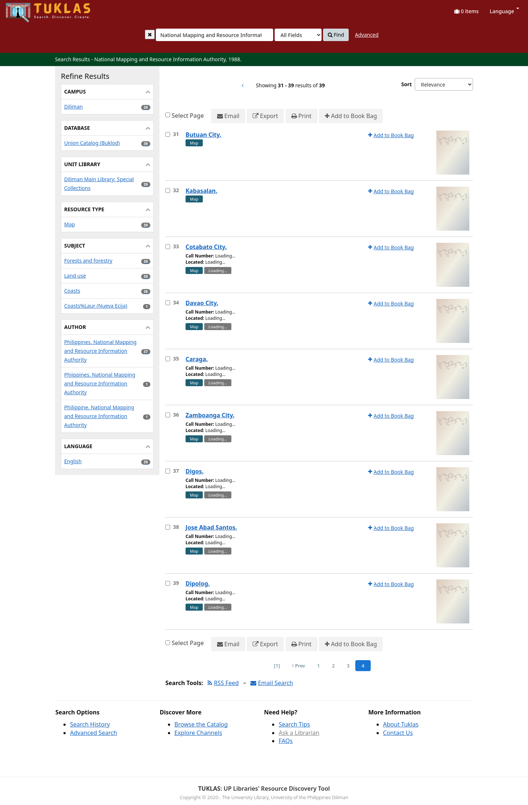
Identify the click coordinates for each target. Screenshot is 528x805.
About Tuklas (401, 724)
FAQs (286, 741)
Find (336, 35)
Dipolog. (198, 583)
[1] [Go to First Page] (277, 665)
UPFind (23, 9)
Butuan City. (203, 135)
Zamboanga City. (210, 415)
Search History (90, 724)
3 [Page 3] (348, 665)
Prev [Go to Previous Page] (298, 665)
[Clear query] (150, 34)
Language (504, 11)
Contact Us (398, 733)
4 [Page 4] (363, 665)
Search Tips (294, 724)
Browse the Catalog (201, 724)
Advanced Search (93, 733)
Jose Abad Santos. (211, 527)
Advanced (366, 34)
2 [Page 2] (333, 665)
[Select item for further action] (167, 134)
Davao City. (202, 303)
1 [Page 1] (318, 665)
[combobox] (214, 35)
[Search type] (298, 35)
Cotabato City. (206, 247)
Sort (406, 84)
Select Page (188, 115)
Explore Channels (198, 733)
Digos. (194, 471)
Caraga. (197, 359)
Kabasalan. (201, 191)
